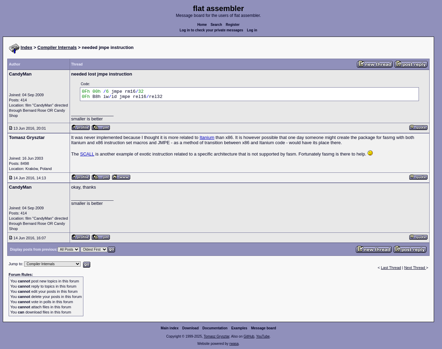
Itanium (206, 137)
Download (190, 328)
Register (232, 25)
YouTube (262, 336)
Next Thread (415, 268)
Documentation (215, 328)
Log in (252, 30)
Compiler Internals (57, 47)
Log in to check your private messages (211, 30)
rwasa (234, 344)
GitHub (249, 336)
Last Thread (391, 268)
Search (216, 25)
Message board (263, 328)
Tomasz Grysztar (216, 336)
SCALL (87, 154)
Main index (170, 328)
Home (202, 25)
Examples (239, 328)
